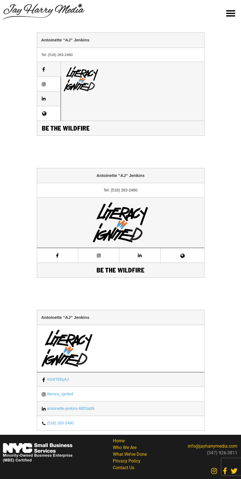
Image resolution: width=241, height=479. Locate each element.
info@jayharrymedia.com (212, 446)
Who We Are (125, 447)
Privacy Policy (126, 461)
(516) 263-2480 (57, 423)
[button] (230, 13)
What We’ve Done (130, 454)
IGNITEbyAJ (55, 379)
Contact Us (123, 467)
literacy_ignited (57, 394)
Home (119, 440)
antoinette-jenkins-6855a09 (67, 408)
